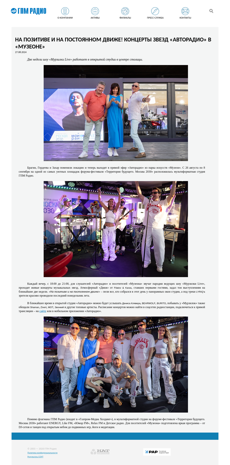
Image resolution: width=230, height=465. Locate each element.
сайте (42, 311)
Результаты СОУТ (35, 456)
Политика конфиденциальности (42, 452)
